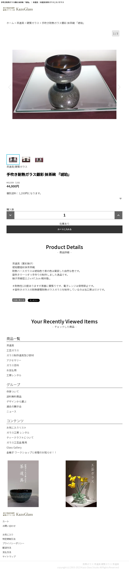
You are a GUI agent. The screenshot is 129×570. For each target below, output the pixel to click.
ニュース (11, 411)
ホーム (11, 23)
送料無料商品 (14, 396)
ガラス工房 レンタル (18, 432)
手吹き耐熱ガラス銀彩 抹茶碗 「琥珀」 (63, 23)
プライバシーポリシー (13, 543)
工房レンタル (14, 375)
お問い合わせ (9, 525)
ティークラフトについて (20, 437)
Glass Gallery (14, 447)
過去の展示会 (14, 406)
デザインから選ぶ (16, 401)
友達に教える (18, 300)
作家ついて (13, 391)
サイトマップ (9, 556)
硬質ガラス (33, 23)
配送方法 (6, 547)
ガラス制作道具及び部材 (20, 355)
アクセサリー (14, 360)
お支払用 (11, 370)
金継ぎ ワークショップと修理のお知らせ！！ (32, 452)
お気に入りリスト (16, 427)
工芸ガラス (13, 350)
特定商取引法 (9, 538)
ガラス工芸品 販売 (17, 442)
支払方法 (6, 552)
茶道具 (21, 23)
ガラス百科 (13, 365)
